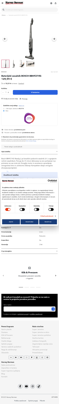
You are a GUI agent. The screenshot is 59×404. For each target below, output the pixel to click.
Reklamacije (5, 338)
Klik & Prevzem (7, 335)
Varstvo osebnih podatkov (11, 347)
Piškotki (42, 401)
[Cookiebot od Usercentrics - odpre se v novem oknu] (49, 181)
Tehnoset (35, 347)
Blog (3, 374)
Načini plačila (6, 329)
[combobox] (30, 10)
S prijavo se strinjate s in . (23, 314)
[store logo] (14, 2)
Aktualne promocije (39, 350)
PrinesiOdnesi (37, 353)
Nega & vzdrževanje (9, 350)
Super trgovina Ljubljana (10, 371)
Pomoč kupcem (7, 327)
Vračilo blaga (6, 341)
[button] (51, 3)
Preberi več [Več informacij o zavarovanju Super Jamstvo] (21, 105)
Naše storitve (37, 327)
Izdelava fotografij (39, 341)
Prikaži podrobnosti (47, 216)
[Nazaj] (3, 276)
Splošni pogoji (6, 344)
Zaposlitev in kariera (9, 368)
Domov (4, 15)
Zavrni (11, 222)
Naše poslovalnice (8, 365)
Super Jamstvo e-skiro (40, 332)
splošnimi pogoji (23, 314)
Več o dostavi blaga (31, 141)
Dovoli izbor (29, 222)
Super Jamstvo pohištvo (41, 335)
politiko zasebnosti (36, 314)
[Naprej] (56, 276)
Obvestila (5, 353)
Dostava (4, 332)
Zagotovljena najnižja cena (42, 344)
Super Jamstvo (38, 329)
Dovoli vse (48, 222)
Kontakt (4, 377)
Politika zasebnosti (20, 401)
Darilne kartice (37, 338)
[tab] (29, 151)
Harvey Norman (7, 362)
